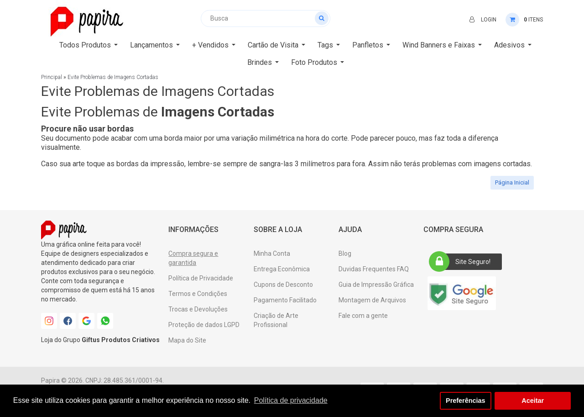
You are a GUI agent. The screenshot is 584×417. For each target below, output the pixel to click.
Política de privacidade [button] (291, 400)
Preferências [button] (465, 400)
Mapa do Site (187, 340)
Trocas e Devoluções (198, 309)
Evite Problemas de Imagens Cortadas (113, 77)
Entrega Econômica (282, 269)
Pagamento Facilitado (285, 300)
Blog (345, 253)
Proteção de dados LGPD (204, 324)
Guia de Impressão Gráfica (376, 284)
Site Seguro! (462, 261)
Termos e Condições (197, 293)
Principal (51, 77)
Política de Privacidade (200, 278)
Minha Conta (272, 253)
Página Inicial (512, 182)
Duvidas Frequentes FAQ (374, 269)
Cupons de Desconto (283, 284)
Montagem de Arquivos (372, 300)
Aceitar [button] (532, 400)
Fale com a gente (363, 315)
